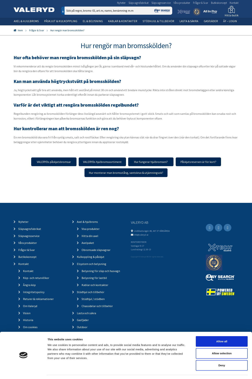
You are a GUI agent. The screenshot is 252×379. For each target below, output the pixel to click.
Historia (28, 320)
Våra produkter (181, 3)
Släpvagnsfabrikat (138, 3)
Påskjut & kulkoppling (60, 21)
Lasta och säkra (86, 313)
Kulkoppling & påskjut (90, 257)
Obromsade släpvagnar (96, 250)
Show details (190, 371)
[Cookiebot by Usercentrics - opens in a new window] (23, 372)
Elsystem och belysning (91, 264)
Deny (221, 355)
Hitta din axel (90, 236)
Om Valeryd (30, 306)
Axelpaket (88, 243)
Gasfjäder (211, 21)
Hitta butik (231, 15)
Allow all (221, 331)
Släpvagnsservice (161, 3)
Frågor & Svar (200, 3)
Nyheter (121, 3)
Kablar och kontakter (95, 285)
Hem (20, 30)
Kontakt (234, 3)
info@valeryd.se (141, 234)
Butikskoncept (219, 3)
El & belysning (93, 21)
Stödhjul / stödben (93, 299)
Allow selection (222, 343)
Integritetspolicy (33, 292)
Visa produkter (91, 229)
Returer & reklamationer (38, 299)
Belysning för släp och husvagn (101, 271)
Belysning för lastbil (94, 278)
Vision (26, 313)
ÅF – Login (230, 21)
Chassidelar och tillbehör (97, 306)
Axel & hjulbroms (26, 21)
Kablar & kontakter (122, 21)
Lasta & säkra (188, 21)
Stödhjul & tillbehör (158, 21)
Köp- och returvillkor (36, 278)
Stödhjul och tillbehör (90, 292)
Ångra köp (29, 285)
